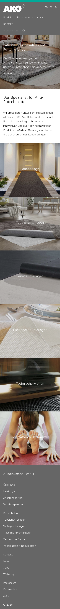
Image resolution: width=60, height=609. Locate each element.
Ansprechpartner (13, 497)
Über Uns (9, 484)
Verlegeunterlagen (14, 526)
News (40, 17)
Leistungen (10, 491)
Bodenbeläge (11, 513)
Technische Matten (14, 539)
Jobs (6, 567)
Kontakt (8, 24)
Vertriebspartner (13, 504)
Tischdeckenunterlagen (17, 532)
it (56, 6)
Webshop (9, 574)
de (46, 6)
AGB (6, 595)
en (51, 6)
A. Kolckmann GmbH (18, 474)
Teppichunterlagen (14, 519)
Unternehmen (25, 17)
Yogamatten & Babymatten (19, 545)
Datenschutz (11, 589)
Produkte (8, 17)
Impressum (9, 582)
